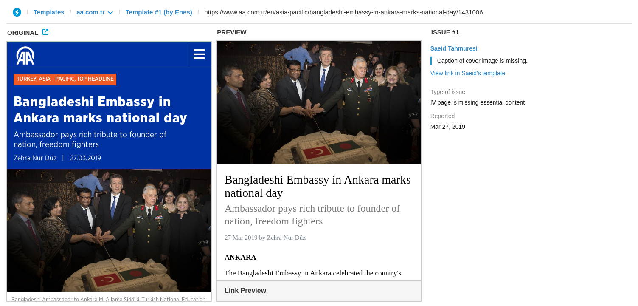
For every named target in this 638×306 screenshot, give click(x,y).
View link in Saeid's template (468, 73)
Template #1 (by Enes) (159, 12)
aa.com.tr (90, 12)
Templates (49, 12)
